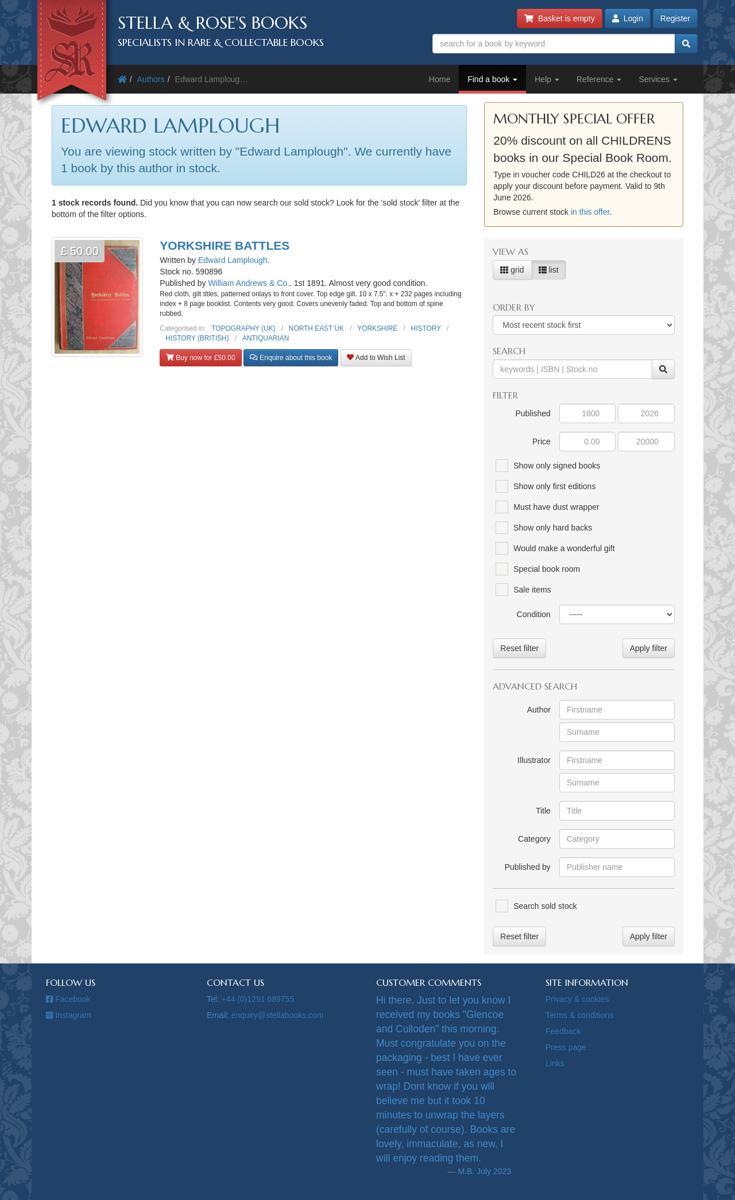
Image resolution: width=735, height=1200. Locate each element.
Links (555, 1063)
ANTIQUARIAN (265, 338)
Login (627, 18)
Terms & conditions (579, 1015)
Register (675, 18)
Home (439, 79)
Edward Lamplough (233, 260)
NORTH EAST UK (316, 328)
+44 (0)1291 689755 (258, 999)
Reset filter (519, 648)
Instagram (68, 1015)
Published (533, 413)
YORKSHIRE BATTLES (224, 245)
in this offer (590, 211)
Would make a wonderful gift (563, 548)
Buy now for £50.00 (200, 358)
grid (512, 269)
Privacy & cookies (577, 999)
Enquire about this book (291, 358)
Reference (599, 79)
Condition (534, 614)
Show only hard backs (552, 527)
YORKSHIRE (377, 328)
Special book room (546, 569)
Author (539, 709)
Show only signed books (556, 465)
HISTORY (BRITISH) (197, 338)
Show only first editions (554, 486)
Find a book (492, 79)
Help (547, 79)
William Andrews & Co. (248, 283)
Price (541, 441)
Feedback (563, 1031)
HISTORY (426, 328)
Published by (528, 867)
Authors (151, 79)
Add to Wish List (376, 358)
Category (534, 838)
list (549, 269)
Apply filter (648, 648)
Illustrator (534, 760)
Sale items (532, 589)
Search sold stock (545, 906)
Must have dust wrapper (556, 507)
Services (658, 79)
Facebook (68, 999)
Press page (566, 1047)
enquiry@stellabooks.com (277, 1015)
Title (543, 810)
